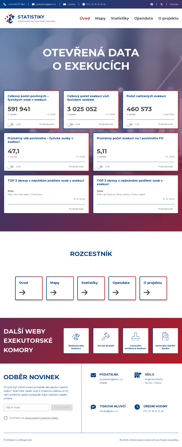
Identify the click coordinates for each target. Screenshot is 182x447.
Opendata (143, 18)
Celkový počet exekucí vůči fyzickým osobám (88, 97)
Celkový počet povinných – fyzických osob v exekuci (28, 97)
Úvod (85, 18)
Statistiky (120, 18)
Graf (18, 124)
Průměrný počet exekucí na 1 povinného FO (130, 138)
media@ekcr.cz (109, 411)
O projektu (168, 18)
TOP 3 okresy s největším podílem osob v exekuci (46, 180)
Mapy (100, 18)
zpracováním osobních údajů (41, 418)
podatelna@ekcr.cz (111, 379)
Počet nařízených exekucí (146, 96)
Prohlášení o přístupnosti (18, 439)
